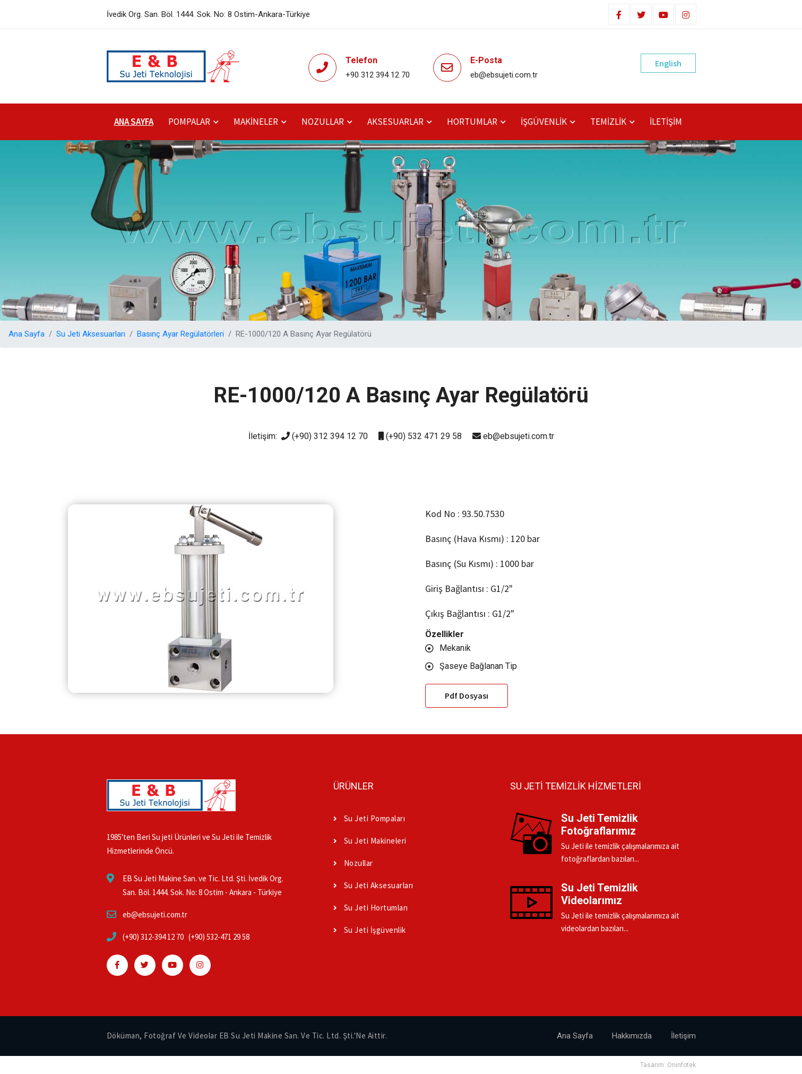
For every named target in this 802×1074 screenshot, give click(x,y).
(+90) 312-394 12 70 (153, 937)
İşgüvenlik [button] (544, 121)
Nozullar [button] (322, 121)
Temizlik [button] (608, 121)
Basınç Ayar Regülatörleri (180, 334)
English (668, 63)
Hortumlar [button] (472, 121)
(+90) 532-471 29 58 (218, 937)
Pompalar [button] (189, 121)
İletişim (666, 121)
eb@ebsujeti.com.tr (155, 914)
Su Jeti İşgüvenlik (369, 930)
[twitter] (641, 15)
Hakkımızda (632, 1036)
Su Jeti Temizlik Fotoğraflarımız (599, 824)
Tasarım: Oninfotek (668, 1065)
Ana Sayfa (133, 121)
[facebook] (619, 15)
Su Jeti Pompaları (369, 818)
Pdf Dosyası (466, 695)
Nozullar (353, 863)
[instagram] (686, 15)
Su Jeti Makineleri (370, 841)
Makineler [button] (256, 121)
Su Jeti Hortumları (370, 908)
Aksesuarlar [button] (395, 121)
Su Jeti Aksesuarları (90, 334)
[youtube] (663, 15)
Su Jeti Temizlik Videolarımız (599, 894)
